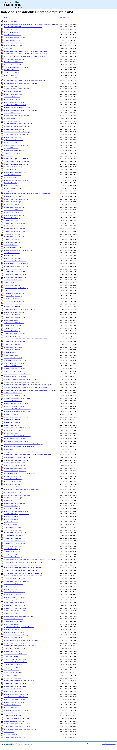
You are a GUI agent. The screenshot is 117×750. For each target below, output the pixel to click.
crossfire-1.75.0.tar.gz (13, 167)
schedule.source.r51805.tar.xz (15, 597)
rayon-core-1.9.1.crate (13, 530)
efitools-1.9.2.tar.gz (12, 202)
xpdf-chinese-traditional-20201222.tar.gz (20, 729)
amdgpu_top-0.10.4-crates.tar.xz (16, 89)
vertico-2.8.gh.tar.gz (12, 705)
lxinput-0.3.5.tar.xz (12, 350)
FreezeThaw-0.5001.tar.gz (13, 40)
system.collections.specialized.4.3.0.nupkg (21, 640)
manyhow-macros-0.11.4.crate (15, 360)
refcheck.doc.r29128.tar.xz (14, 541)
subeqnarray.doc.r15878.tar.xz (15, 632)
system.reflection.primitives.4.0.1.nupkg (20, 646)
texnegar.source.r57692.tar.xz (15, 654)
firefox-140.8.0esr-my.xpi (14, 220)
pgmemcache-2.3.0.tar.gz (13, 479)
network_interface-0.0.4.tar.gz (16, 417)
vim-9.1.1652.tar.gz (11, 708)
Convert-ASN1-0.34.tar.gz (13, 32)
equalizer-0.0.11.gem (12, 212)
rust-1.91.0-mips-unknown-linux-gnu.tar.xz (20, 570)
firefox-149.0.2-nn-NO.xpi (14, 237)
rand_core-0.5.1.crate (12, 527)
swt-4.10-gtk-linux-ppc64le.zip (16, 635)
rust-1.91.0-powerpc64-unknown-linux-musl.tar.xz (23, 573)
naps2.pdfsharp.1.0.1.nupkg (14, 406)
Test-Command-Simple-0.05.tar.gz (16, 67)
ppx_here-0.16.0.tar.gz (13, 498)
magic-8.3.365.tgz (11, 355)
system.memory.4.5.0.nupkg (14, 643)
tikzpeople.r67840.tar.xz (13, 667)
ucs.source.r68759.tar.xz (13, 689)
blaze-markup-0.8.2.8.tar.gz (15, 118)
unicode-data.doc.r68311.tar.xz (16, 697)
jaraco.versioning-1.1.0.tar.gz (16, 288)
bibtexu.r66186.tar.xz (12, 113)
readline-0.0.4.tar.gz (12, 538)
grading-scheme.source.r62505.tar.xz (18, 250)
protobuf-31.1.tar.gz (12, 506)
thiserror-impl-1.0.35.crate (15, 659)
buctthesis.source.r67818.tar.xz (16, 126)
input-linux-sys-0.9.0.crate (15, 274)
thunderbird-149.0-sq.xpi (13, 664)
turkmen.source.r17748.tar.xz (15, 686)
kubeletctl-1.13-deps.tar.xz (15, 317)
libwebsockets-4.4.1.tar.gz (14, 342)
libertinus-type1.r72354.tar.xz (16, 333)
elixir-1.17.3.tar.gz (12, 204)
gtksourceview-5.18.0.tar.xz (15, 261)
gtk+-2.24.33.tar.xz (11, 255)
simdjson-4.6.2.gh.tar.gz (13, 619)
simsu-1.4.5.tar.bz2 (11, 624)
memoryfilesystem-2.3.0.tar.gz (15, 368)
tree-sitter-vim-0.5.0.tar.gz (15, 683)
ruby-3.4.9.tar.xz (11, 554)
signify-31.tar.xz (11, 613)
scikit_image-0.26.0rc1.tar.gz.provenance (20, 600)
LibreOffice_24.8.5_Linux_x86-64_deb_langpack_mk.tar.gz (25, 54)
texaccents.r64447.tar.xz (13, 651)
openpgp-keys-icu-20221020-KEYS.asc (17, 457)
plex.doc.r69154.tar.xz (13, 492)
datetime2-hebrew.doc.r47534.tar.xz (17, 180)
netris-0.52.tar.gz (11, 414)
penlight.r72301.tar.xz (13, 476)
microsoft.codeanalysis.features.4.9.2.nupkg (21, 382)
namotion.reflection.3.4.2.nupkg (16, 403)
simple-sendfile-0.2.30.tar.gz (15, 621)
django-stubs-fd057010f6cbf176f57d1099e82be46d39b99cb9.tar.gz (28, 194)
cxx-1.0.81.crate (10, 177)
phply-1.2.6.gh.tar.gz (12, 481)
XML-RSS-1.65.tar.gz (11, 70)
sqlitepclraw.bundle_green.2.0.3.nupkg (19, 627)
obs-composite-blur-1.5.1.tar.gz (16, 441)
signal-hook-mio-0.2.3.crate (15, 611)
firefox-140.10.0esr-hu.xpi (14, 229)
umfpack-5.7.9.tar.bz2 (12, 691)
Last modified (64, 17)
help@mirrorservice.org (109, 744)
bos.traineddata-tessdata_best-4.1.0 (18, 124)
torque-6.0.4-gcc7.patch (13, 678)
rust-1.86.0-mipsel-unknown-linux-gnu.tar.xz (21, 565)
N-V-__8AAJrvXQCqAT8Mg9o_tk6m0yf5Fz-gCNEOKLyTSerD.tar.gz (26, 56)
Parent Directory (10, 21)
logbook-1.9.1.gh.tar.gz (13, 347)
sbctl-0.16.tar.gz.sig (12, 594)
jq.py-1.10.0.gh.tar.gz (13, 296)
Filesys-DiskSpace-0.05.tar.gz (15, 37)
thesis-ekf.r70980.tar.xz (13, 656)
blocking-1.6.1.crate (12, 121)
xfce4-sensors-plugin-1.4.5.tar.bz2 (17, 726)
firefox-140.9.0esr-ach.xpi (14, 223)
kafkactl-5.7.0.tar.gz (12, 304)
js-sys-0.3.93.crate (11, 299)
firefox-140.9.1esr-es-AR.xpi (15, 226)
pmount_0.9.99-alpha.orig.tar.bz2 (17, 495)
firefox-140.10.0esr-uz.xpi (14, 231)
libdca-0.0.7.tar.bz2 (12, 328)
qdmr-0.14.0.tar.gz (11, 516)
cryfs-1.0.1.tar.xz (11, 169)
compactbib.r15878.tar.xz (13, 153)
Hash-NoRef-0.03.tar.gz (13, 46)
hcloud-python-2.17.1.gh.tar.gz (16, 264)
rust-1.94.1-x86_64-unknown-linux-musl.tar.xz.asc (23, 576)
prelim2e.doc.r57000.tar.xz (14, 503)
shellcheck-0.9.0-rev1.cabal (15, 608)
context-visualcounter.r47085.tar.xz (18, 161)
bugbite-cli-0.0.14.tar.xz (14, 129)
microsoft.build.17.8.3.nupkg (15, 377)
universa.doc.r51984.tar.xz (14, 699)
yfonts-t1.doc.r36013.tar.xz (15, 737)
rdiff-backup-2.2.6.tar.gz (14, 535)
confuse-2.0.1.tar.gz (12, 156)
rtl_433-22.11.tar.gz (12, 549)
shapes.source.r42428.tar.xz (15, 605)
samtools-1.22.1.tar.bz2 (13, 589)
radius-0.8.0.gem (10, 525)
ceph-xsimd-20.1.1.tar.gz (13, 140)
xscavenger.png (9, 732)
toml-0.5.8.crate (10, 675)
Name (5, 17)
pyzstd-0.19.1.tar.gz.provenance (16, 514)
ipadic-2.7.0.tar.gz (11, 282)
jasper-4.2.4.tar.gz (11, 290)
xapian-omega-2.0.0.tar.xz (14, 721)
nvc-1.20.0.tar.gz (11, 433)
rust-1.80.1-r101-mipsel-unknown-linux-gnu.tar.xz (23, 562)
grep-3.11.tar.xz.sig (12, 253)
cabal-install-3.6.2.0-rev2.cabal (17, 134)
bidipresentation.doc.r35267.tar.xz (17, 116)
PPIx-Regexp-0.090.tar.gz (13, 62)
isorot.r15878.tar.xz (12, 285)
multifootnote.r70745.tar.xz (15, 395)
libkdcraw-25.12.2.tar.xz (13, 336)
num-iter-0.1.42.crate (12, 430)
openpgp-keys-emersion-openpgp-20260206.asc (21, 452)
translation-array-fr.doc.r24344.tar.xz (19, 681)
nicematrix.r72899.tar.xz (13, 422)
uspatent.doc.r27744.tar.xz (14, 702)
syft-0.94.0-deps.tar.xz (13, 638)
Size (75, 17)
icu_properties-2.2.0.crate (14, 272)
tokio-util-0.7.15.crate (13, 673)
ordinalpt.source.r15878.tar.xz (16, 460)
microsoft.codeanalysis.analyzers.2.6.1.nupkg (21, 379)
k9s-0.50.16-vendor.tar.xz (14, 301)
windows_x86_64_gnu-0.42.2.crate (16, 713)
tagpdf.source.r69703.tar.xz (15, 648)
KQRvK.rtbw (8, 48)
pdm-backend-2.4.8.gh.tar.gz (15, 471)
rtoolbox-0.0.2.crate (12, 551)
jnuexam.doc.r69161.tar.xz (14, 293)
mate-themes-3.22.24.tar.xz (14, 363)
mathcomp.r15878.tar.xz (13, 366)
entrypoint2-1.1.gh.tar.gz (14, 207)
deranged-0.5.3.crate (12, 191)
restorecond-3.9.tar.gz (13, 546)
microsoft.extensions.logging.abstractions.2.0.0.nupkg (25, 387)
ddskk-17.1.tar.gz (11, 185)
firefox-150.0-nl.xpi (12, 239)
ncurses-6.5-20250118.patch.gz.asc (17, 412)
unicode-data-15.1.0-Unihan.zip (16, 694)
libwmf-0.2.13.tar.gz (12, 344)
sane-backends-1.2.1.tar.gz (14, 592)
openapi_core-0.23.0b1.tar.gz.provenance (19, 446)
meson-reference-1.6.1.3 (13, 371)
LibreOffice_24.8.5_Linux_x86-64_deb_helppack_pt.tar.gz (25, 51)
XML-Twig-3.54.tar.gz (12, 72)
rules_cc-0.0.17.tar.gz (13, 557)
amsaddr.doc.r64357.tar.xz (14, 91)
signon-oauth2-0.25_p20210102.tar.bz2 (18, 616)
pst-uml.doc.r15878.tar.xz (14, 508)
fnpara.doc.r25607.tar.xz (13, 242)
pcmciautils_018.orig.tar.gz (15, 468)
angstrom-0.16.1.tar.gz (13, 94)
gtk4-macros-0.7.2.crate (13, 258)
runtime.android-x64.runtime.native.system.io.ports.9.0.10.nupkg (29, 560)
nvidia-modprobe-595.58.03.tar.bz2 (17, 436)
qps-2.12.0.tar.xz (11, 522)
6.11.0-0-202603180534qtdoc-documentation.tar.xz (23, 27)
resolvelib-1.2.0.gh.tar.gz (14, 543)
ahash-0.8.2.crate (11, 86)
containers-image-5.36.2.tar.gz (16, 159)
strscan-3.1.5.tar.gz (12, 629)
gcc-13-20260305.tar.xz (13, 247)
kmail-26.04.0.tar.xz (12, 315)
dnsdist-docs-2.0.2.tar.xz (14, 196)
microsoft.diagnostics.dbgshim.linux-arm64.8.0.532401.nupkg (27, 385)
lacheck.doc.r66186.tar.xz (14, 323)
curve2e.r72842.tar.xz (12, 175)
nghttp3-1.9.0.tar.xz (12, 420)
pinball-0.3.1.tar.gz (12, 484)
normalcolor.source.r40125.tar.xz (17, 428)
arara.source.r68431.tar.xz (14, 102)
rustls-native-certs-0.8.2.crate (16, 581)
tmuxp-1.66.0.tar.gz (11, 670)
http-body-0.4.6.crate (12, 269)
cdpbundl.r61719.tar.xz (13, 137)
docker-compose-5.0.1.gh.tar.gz (16, 199)
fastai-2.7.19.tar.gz (12, 218)
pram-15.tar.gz (9, 500)
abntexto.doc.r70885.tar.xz (14, 78)
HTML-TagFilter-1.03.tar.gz (14, 43)
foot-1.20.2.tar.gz (11, 245)
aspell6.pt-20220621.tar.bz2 (15, 105)
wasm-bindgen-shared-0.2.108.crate (17, 710)
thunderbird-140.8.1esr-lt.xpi (15, 662)
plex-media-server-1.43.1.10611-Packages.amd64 (22, 490)
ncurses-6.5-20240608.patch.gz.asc (17, 409)
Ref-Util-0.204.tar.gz (12, 64)
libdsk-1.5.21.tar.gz (12, 331)
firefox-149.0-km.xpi (12, 234)
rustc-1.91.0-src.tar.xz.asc (15, 578)
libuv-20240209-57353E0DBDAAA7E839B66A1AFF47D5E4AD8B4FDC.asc (27, 339)
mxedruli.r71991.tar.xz (13, 401)
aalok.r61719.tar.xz (11, 75)
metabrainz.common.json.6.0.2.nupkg (17, 374)
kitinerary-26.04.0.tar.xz (14, 312)
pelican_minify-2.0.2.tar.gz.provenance (19, 473)
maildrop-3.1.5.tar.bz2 (13, 358)
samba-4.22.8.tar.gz (11, 586)
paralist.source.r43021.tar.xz (15, 463)
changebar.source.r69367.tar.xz (16, 145)
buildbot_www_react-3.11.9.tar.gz (17, 132)
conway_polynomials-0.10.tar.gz (16, 164)
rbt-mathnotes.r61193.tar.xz (15, 533)
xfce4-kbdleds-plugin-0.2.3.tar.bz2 (17, 724)
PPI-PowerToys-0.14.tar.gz (14, 59)
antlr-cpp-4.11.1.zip (12, 99)
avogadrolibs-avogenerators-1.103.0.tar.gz (20, 110)
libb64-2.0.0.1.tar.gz (12, 325)
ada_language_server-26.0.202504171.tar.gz (20, 83)
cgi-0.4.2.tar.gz (10, 142)
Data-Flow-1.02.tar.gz (12, 35)
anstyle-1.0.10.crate (12, 97)
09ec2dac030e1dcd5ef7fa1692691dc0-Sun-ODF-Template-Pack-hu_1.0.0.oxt (31, 24)
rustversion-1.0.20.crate (13, 584)
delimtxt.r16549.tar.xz (13, 188)
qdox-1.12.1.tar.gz (11, 519)
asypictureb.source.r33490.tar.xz (17, 107)
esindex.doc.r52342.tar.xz (14, 215)
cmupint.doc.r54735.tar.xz (14, 151)
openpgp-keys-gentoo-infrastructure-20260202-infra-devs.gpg (27, 455)
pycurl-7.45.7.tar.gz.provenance (16, 511)
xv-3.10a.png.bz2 (10, 734)
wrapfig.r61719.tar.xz (12, 716)
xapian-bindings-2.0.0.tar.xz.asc (17, 718)
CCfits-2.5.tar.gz (11, 29)
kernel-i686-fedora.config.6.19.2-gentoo (19, 309)
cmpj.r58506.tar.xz (11, 148)
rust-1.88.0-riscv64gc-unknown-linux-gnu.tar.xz (22, 568)
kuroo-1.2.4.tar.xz (11, 320)
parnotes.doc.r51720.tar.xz (14, 465)
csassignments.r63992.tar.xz (15, 172)
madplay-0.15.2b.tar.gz (13, 352)
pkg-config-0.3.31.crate (13, 487)
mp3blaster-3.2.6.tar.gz (13, 393)
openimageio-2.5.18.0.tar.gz (15, 449)
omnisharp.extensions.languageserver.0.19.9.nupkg (23, 444)
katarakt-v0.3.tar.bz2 (12, 307)
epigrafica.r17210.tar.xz (13, 210)
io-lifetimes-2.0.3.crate (13, 280)
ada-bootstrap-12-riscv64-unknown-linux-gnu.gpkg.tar (24, 81)
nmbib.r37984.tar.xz (11, 425)
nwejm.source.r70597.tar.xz (14, 438)
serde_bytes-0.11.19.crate (14, 603)
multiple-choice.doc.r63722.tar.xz (17, 398)
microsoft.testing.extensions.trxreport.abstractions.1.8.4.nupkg (29, 390)
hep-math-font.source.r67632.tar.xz (17, 266)
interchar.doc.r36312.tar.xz (15, 277)
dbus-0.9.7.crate (10, 183)
